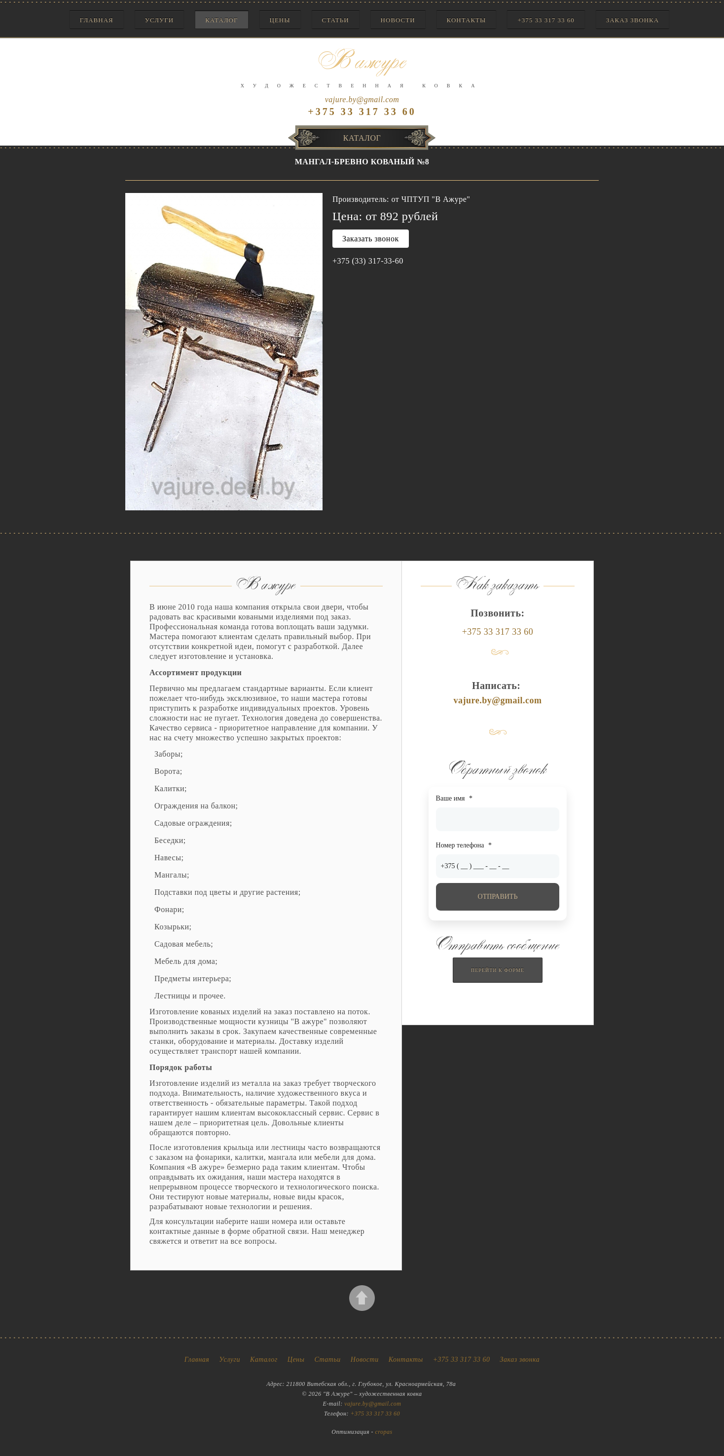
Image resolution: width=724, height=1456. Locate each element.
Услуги (159, 20)
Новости (398, 20)
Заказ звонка (632, 20)
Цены (280, 20)
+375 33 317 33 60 (545, 20)
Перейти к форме (497, 970)
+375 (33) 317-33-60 (367, 261)
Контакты (466, 20)
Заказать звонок (370, 238)
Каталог (221, 20)
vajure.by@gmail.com (362, 99)
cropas (384, 1431)
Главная (96, 20)
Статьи (335, 20)
